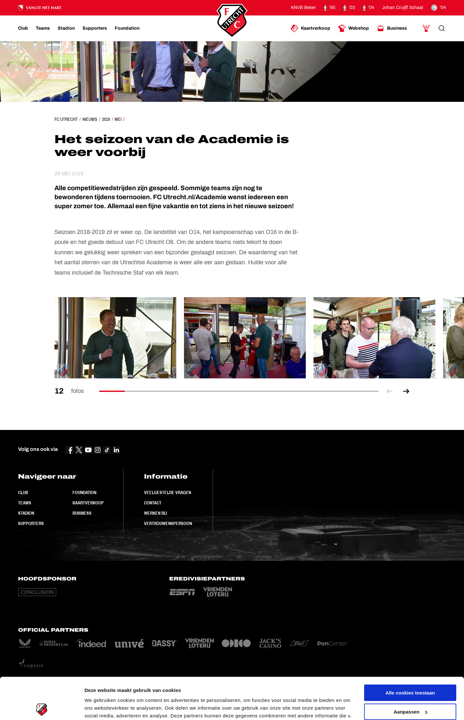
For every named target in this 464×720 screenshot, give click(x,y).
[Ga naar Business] (392, 28)
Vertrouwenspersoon (168, 523)
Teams (24, 503)
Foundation (84, 492)
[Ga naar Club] (23, 28)
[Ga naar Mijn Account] (426, 28)
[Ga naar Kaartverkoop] (310, 28)
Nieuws (89, 119)
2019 (106, 119)
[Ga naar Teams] (43, 28)
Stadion (26, 513)
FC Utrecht (66, 119)
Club (23, 492)
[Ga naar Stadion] (66, 28)
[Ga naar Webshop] (353, 28)
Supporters (31, 523)
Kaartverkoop (88, 503)
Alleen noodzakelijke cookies (410, 689)
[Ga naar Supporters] (94, 28)
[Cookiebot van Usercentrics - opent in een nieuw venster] (42, 707)
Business (82, 513)
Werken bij (155, 513)
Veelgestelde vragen (167, 492)
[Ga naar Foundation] (127, 28)
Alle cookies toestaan (410, 651)
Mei (118, 119)
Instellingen (98, 707)
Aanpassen (410, 670)
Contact (152, 503)
